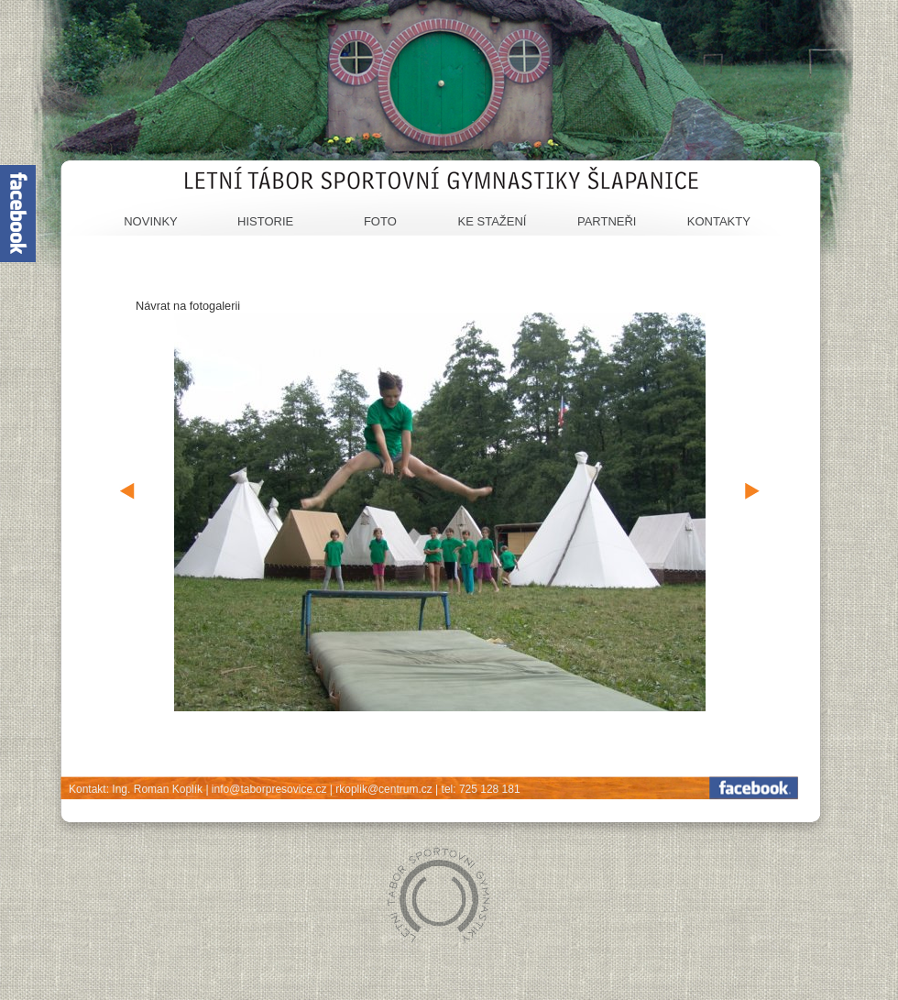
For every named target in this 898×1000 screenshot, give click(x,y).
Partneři (607, 221)
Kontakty (718, 221)
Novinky (151, 221)
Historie (265, 221)
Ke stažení (492, 221)
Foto (380, 221)
